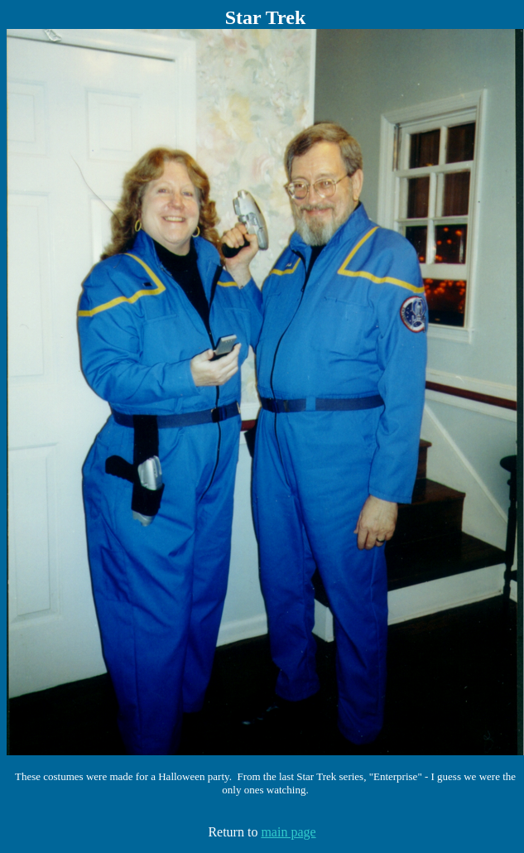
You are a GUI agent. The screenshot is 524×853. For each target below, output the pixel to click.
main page (288, 832)
